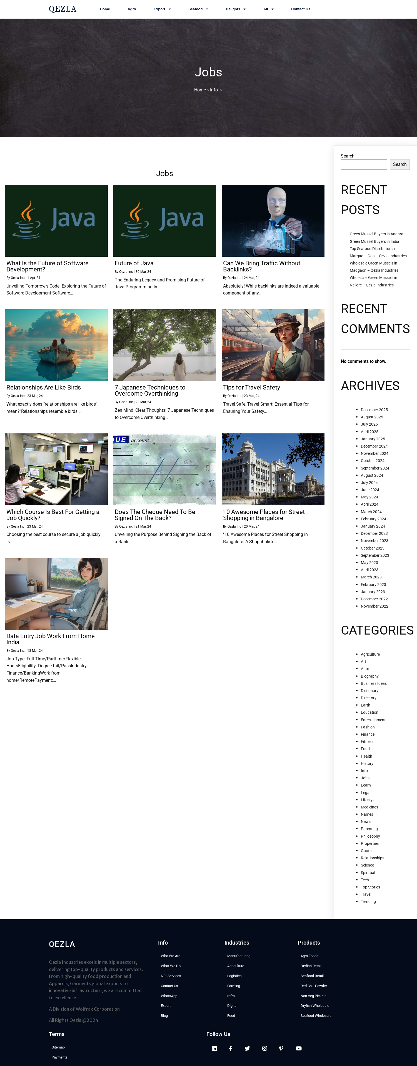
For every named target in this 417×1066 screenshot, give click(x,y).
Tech (365, 882)
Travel (366, 896)
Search (347, 158)
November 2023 (374, 543)
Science (367, 867)
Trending (368, 904)
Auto (365, 671)
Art (363, 663)
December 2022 (374, 601)
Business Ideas (374, 685)
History (367, 765)
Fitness (367, 744)
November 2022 (374, 608)
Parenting (369, 831)
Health (366, 758)
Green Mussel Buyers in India (374, 243)
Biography (370, 678)
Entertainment (373, 722)
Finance (367, 736)
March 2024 (371, 514)
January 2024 (373, 528)
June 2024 (370, 492)
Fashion (368, 729)
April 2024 (369, 506)
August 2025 (372, 419)
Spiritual (368, 875)
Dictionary (369, 693)
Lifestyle (368, 802)
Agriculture (370, 656)
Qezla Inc (17, 280)
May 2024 (369, 499)
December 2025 (374, 412)
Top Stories (370, 889)
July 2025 (369, 426)
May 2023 (369, 565)
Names (367, 816)
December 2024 (374, 448)
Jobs (365, 780)
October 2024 (372, 463)
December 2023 (374, 535)
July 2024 (369, 485)
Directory (368, 700)
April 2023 (369, 572)
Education (369, 714)
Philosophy (370, 838)
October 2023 (372, 550)
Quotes (367, 853)
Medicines (369, 809)
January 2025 (373, 441)
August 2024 (372, 477)
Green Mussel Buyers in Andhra (376, 236)
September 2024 (375, 470)
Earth (365, 707)
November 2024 (374, 455)
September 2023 (375, 557)
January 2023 (373, 594)
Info (214, 91)
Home (200, 91)
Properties (370, 845)
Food (365, 751)
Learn (366, 787)
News (366, 824)
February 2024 (373, 521)
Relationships (372, 860)
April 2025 (369, 434)
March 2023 (371, 579)
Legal (365, 794)
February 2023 (373, 586)
